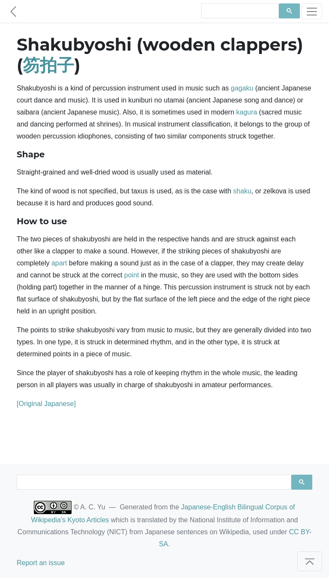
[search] (239, 11)
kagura (246, 112)
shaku (242, 191)
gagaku (242, 88)
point (131, 275)
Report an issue (41, 562)
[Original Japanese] (46, 403)
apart (59, 263)
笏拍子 (48, 64)
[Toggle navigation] (312, 11)
